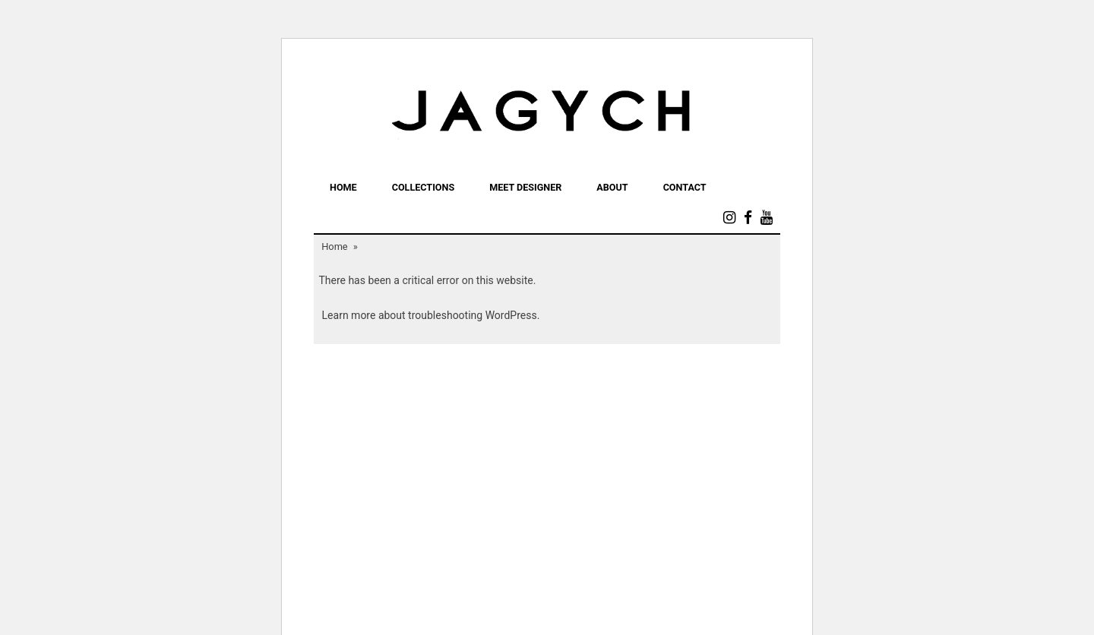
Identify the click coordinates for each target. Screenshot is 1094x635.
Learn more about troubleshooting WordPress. (431, 315)
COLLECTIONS (423, 187)
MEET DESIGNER (525, 187)
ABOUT (612, 187)
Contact (685, 187)
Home (343, 187)
